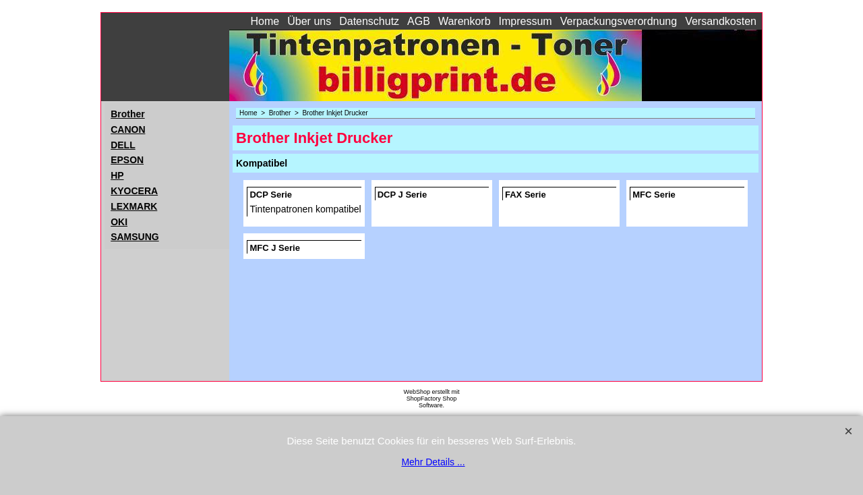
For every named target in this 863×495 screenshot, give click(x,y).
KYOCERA (134, 190)
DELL (123, 145)
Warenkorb (464, 21)
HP (117, 175)
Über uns (309, 21)
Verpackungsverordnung (618, 21)
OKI (119, 221)
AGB (418, 21)
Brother (128, 114)
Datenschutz (369, 21)
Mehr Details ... (433, 462)
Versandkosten (720, 21)
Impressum (525, 21)
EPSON (127, 159)
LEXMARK (134, 206)
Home (265, 21)
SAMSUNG (135, 236)
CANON (128, 129)
